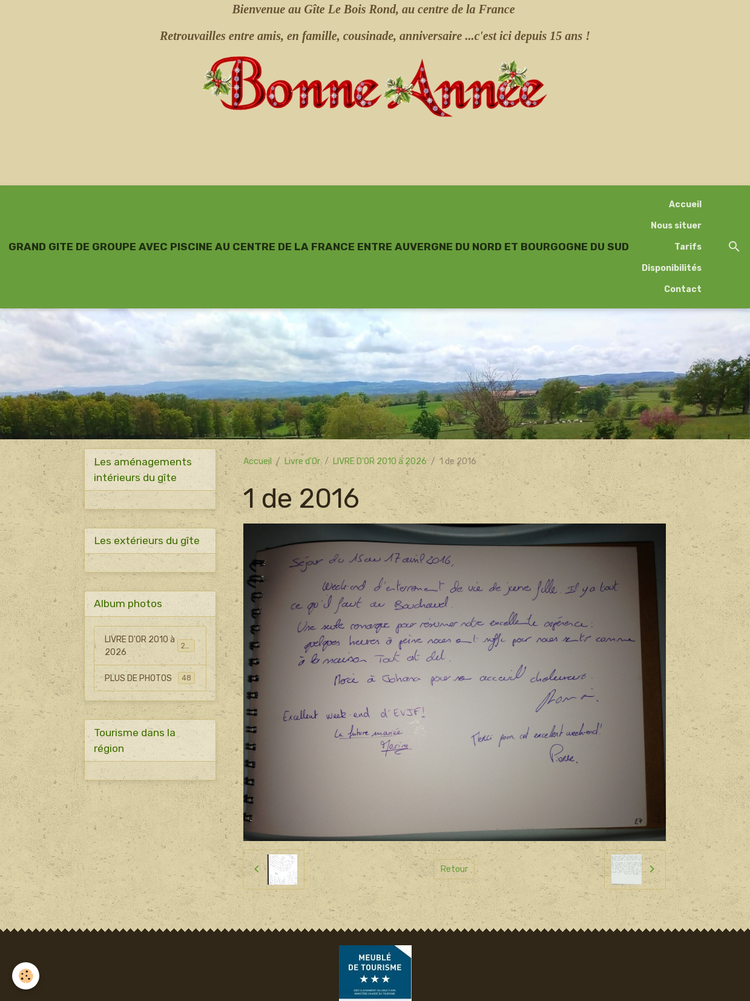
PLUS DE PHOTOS (150, 678)
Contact (683, 289)
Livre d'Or (302, 461)
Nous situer (676, 226)
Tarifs (688, 247)
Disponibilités (672, 268)
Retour (454, 869)
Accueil (685, 204)
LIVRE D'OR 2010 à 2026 (380, 461)
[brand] (318, 246)
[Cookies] (25, 975)
